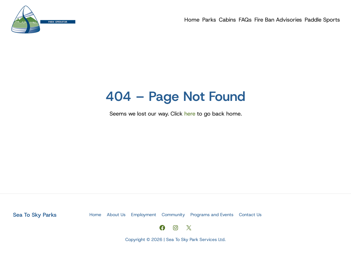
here (189, 113)
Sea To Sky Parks (35, 214)
